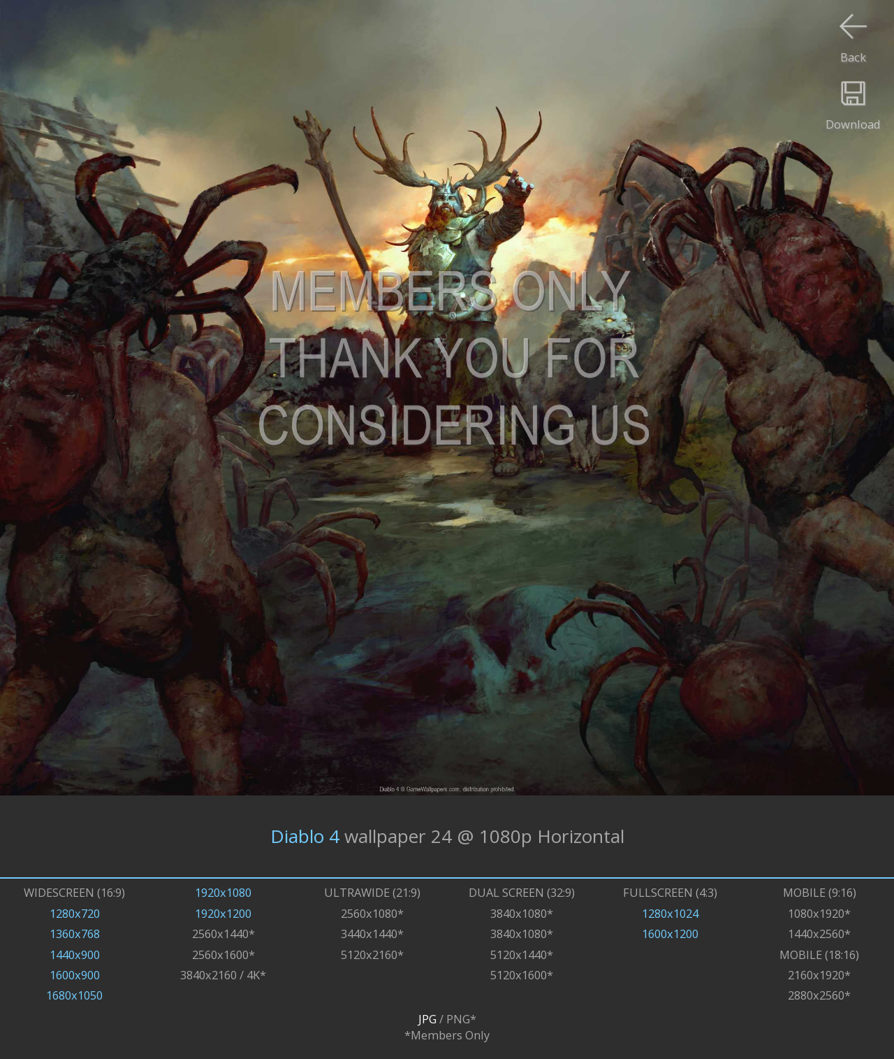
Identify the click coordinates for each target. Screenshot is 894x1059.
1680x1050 (74, 995)
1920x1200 (223, 913)
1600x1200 (670, 933)
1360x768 (75, 933)
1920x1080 (223, 892)
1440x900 (75, 954)
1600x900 (75, 975)
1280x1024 (670, 913)
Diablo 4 (304, 836)
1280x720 (75, 913)
